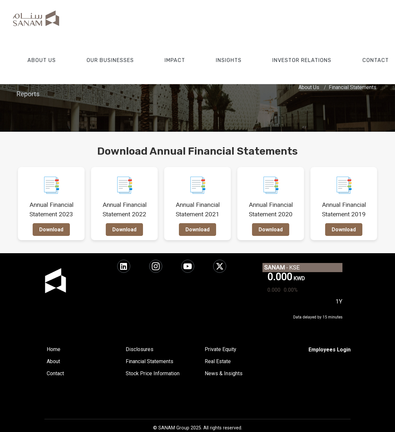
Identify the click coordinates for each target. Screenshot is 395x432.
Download (51, 229)
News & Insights (224, 373)
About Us (308, 87)
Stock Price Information (153, 373)
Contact (55, 373)
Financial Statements (352, 87)
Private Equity (220, 349)
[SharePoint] (329, 349)
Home (53, 349)
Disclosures (139, 349)
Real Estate (218, 361)
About (53, 361)
